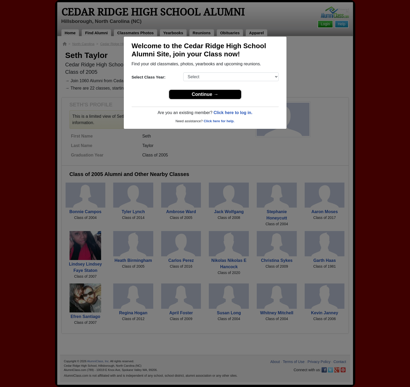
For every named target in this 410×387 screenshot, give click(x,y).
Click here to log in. (233, 112)
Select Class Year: (149, 77)
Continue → (205, 94)
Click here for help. (219, 121)
